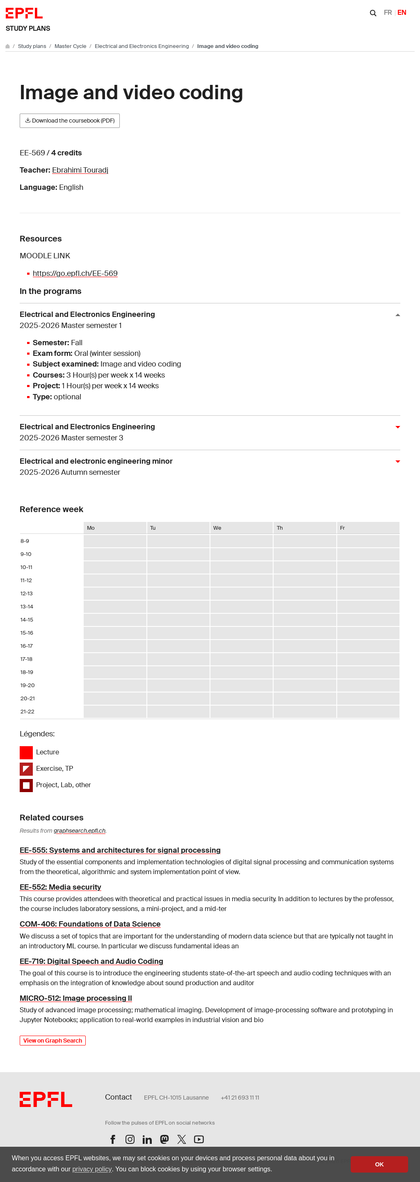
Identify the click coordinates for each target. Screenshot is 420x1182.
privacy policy (92, 1169)
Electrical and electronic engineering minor (207, 467)
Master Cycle (71, 46)
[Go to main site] (8, 46)
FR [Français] (388, 12)
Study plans (28, 28)
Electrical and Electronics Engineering (142, 46)
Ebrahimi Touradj (80, 170)
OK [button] (379, 1164)
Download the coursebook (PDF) (69, 120)
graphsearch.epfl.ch (79, 830)
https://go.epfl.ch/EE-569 (75, 273)
